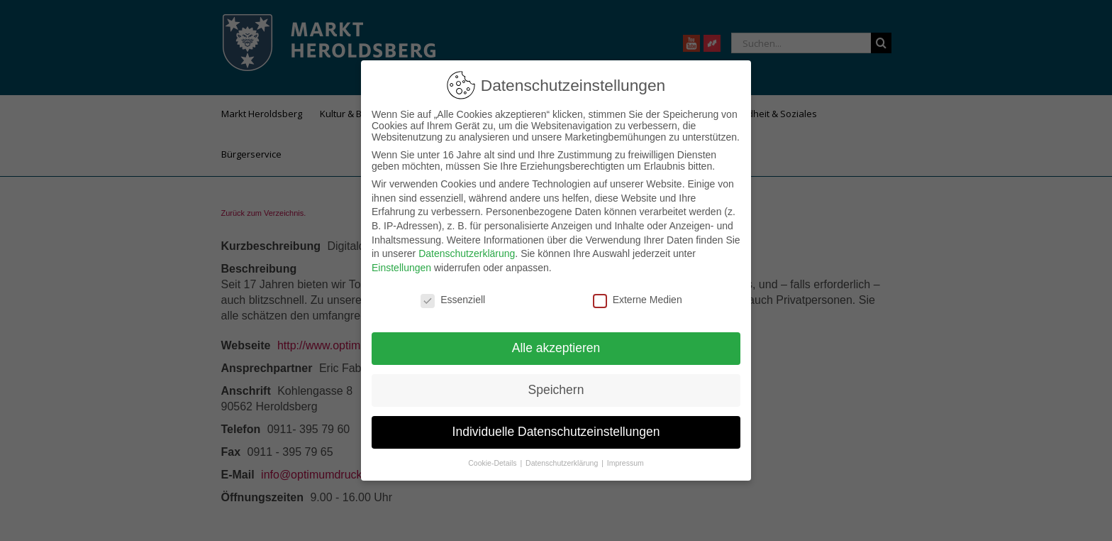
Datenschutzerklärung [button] (563, 462)
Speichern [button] (556, 389)
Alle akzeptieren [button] (556, 347)
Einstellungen (401, 266)
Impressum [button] (625, 462)
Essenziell (453, 298)
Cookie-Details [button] (493, 462)
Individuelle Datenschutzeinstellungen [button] (556, 431)
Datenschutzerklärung (466, 252)
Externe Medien (637, 298)
